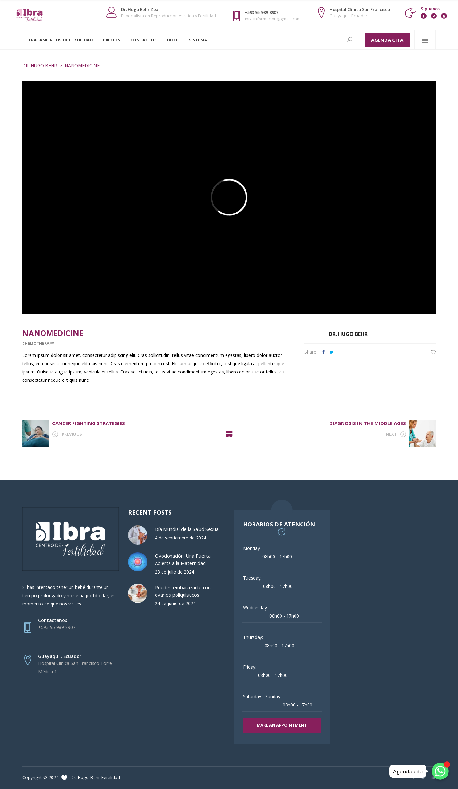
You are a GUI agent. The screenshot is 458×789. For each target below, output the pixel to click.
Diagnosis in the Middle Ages (367, 423)
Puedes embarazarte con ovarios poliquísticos (183, 591)
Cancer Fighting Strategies (88, 423)
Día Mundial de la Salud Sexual (187, 529)
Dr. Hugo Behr (39, 65)
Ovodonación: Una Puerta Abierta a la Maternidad (183, 559)
